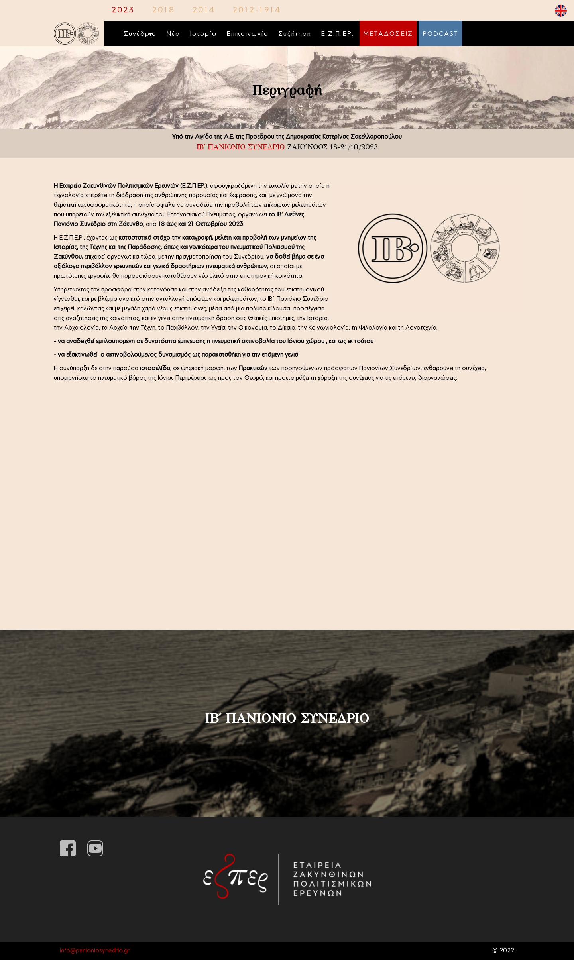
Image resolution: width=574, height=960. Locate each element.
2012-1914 (257, 10)
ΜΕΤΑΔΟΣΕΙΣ (388, 34)
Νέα (173, 34)
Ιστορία (203, 34)
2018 (163, 10)
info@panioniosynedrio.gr (95, 951)
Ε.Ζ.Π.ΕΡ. (337, 34)
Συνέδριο (140, 34)
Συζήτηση (294, 34)
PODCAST (440, 34)
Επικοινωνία (247, 34)
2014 (204, 10)
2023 (123, 10)
